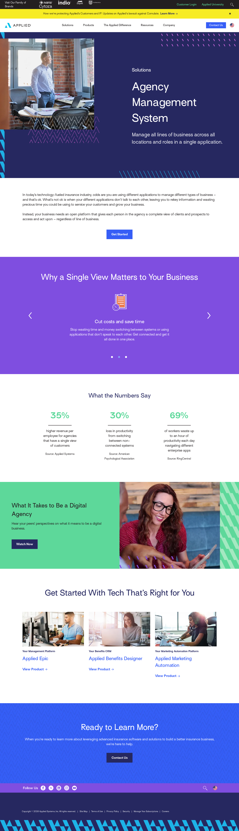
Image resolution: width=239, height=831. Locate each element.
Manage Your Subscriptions (146, 811)
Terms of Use (97, 811)
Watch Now (24, 544)
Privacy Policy (112, 811)
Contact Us (216, 25)
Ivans (55, 24)
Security (126, 811)
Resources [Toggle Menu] (147, 25)
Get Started (119, 234)
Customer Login (187, 4)
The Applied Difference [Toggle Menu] (117, 25)
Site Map (84, 811)
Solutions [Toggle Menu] (67, 25)
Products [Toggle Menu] (88, 25)
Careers (165, 811)
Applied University (213, 4)
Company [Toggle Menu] (169, 25)
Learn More (169, 14)
